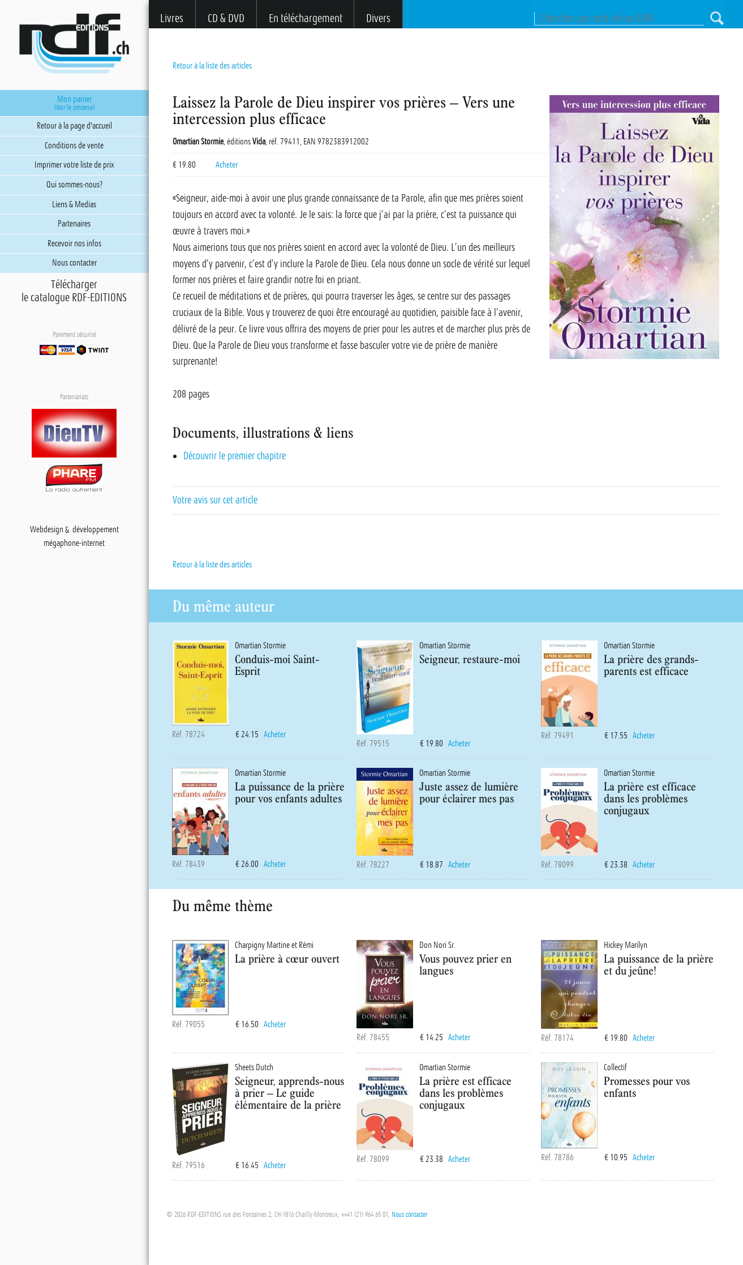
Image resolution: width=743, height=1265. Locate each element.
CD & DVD (226, 18)
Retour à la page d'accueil (74, 126)
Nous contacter (409, 1215)
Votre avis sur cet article (215, 500)
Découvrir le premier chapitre (234, 456)
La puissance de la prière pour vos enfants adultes (290, 792)
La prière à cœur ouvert (287, 958)
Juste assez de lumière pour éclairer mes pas (468, 792)
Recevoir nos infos (74, 243)
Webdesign (46, 530)
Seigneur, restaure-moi (469, 658)
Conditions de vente (74, 145)
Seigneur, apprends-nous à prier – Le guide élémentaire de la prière (289, 1092)
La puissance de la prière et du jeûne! (659, 964)
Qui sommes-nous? (74, 185)
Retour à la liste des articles (212, 66)
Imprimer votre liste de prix (74, 165)
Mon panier (74, 103)
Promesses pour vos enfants (647, 1086)
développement (95, 530)
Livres (171, 18)
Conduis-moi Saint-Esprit (277, 664)
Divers (378, 18)
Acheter (227, 165)
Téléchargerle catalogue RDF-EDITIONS (74, 291)
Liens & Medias (74, 204)
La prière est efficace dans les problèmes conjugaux (650, 798)
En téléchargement (305, 18)
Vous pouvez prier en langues (465, 964)
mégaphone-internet (74, 544)
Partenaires (74, 224)
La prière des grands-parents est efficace (651, 664)
